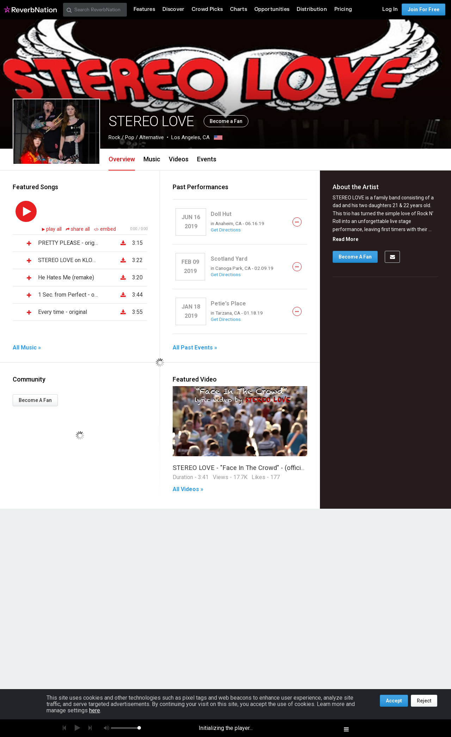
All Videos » (188, 489)
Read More (345, 239)
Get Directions (226, 230)
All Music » (27, 348)
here (94, 710)
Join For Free (423, 9)
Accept (394, 701)
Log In (390, 9)
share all (78, 229)
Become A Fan (35, 400)
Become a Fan (226, 121)
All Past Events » (195, 348)
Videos (179, 159)
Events (206, 159)
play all (54, 229)
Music (151, 159)
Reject (424, 701)
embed (105, 229)
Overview (122, 159)
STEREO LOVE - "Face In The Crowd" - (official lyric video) (256, 467)
